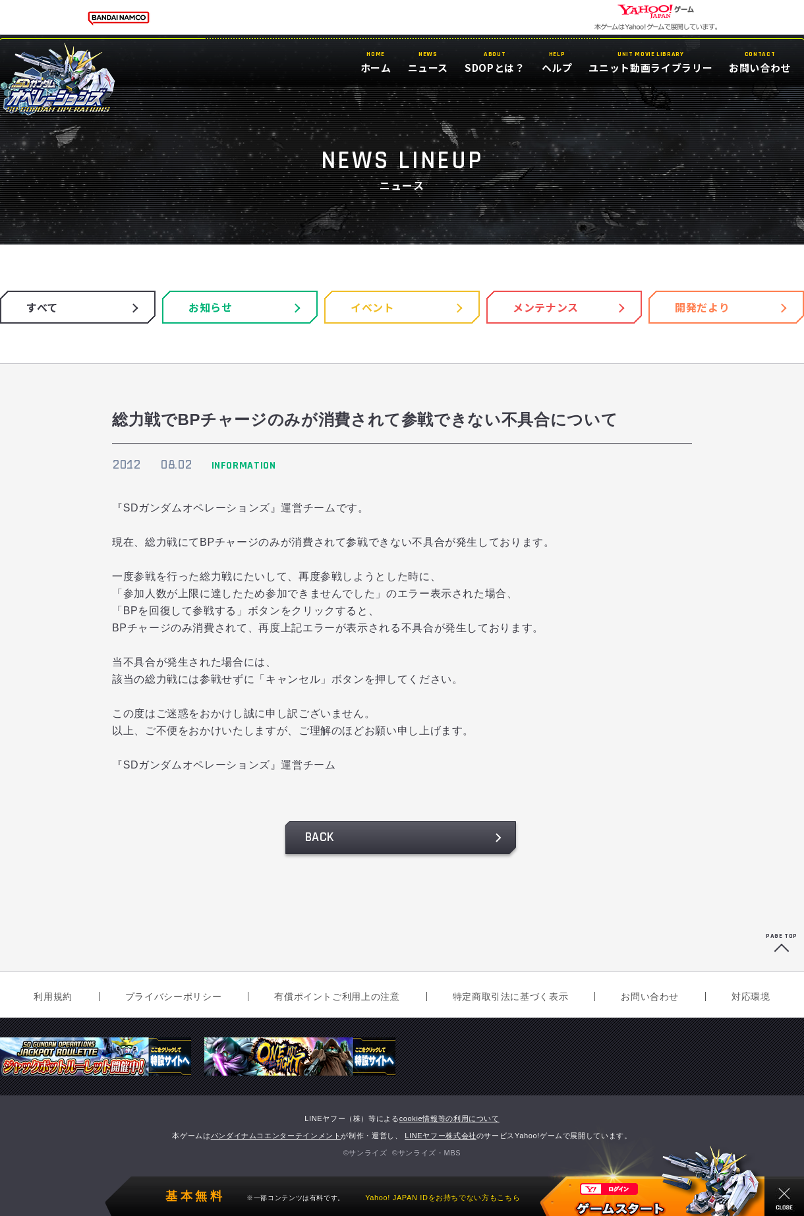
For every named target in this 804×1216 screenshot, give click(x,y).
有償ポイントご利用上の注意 (336, 996)
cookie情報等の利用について (449, 1118)
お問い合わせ (650, 996)
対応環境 (751, 996)
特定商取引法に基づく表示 (511, 996)
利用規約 (53, 996)
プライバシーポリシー (173, 996)
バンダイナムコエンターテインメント (276, 1136)
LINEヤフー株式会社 (440, 1136)
